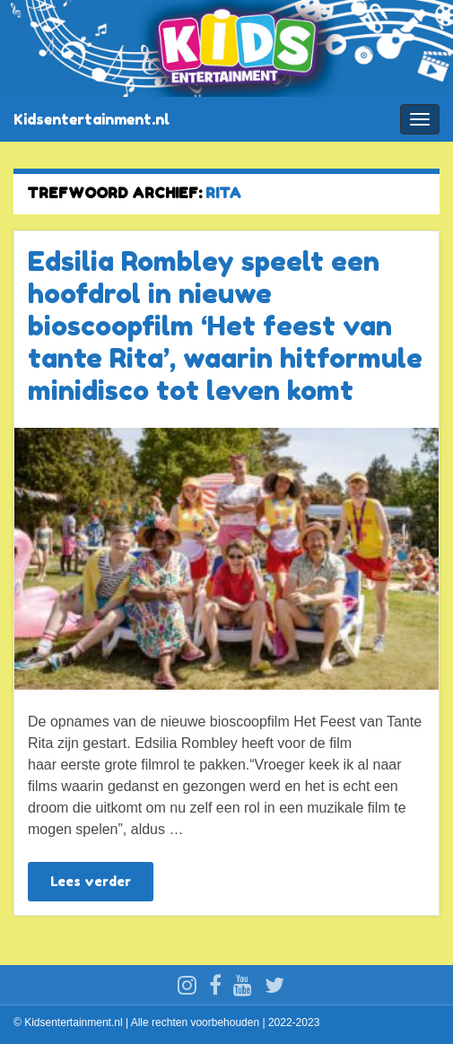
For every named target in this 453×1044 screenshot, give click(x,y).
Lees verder (90, 881)
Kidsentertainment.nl (91, 119)
